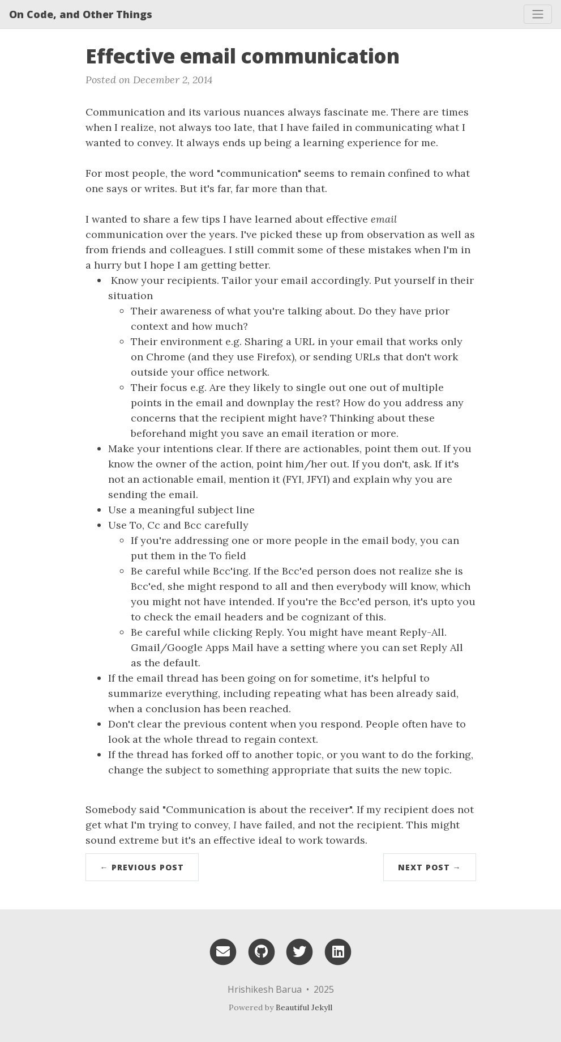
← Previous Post (142, 867)
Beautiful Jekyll (304, 1007)
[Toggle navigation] (538, 14)
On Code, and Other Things (80, 14)
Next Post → (429, 867)
